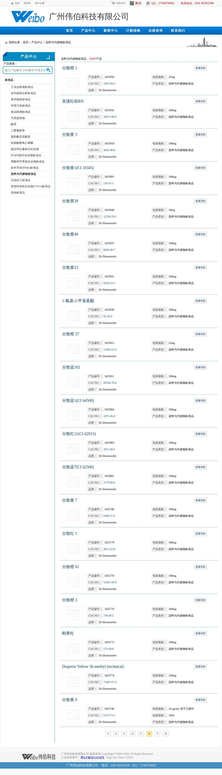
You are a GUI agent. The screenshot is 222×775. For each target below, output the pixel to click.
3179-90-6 (109, 482)
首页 (17, 3)
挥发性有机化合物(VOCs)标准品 (30, 186)
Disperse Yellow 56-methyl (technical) (93, 666)
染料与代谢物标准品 (23, 173)
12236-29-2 (109, 216)
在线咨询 (155, 30)
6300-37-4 (109, 515)
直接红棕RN (73, 101)
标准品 (9, 80)
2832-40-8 (109, 150)
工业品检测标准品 (22, 87)
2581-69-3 (109, 83)
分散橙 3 (69, 600)
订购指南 (133, 30)
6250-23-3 (109, 283)
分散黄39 (70, 201)
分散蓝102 (71, 367)
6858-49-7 (109, 249)
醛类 (13, 124)
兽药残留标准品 (20, 99)
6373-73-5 (109, 715)
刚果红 (68, 633)
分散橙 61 (70, 566)
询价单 (118, 3)
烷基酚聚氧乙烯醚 (22, 142)
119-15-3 (108, 183)
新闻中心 (111, 30)
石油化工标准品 (20, 180)
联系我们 (178, 30)
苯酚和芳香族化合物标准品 (27, 161)
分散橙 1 (69, 68)
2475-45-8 (109, 416)
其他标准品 (18, 192)
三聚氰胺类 (18, 130)
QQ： (162, 3)
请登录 (27, 3)
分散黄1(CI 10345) (78, 167)
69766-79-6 (109, 382)
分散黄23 (70, 267)
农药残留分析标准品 (23, 93)
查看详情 (200, 68)
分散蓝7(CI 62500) (78, 467)
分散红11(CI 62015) (79, 433)
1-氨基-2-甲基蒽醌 (78, 300)
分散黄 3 (69, 134)
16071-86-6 (109, 116)
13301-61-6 (109, 349)
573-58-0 (108, 648)
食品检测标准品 (20, 111)
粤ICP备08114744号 (92, 757)
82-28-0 (107, 316)
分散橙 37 (70, 334)
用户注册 (39, 3)
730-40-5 (108, 615)
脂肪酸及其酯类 (20, 136)
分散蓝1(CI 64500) (78, 400)
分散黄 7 (69, 500)
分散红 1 (69, 533)
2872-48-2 (109, 449)
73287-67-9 (109, 682)
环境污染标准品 (20, 105)
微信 (135, 3)
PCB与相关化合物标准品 (26, 155)
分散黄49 (70, 234)
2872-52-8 (109, 549)
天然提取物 (18, 118)
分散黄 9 (69, 699)
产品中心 (88, 30)
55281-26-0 (109, 582)
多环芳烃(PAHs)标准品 (25, 167)
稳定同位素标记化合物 (25, 149)
